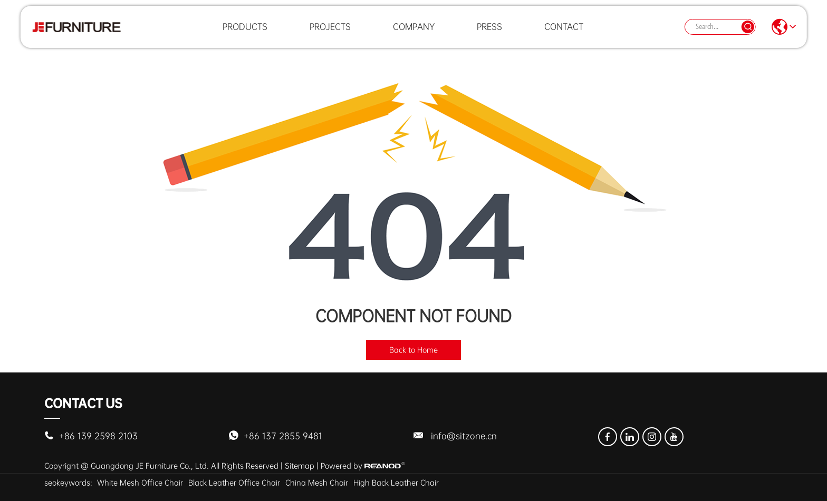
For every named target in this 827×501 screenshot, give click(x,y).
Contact (563, 34)
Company (414, 34)
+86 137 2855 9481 (283, 435)
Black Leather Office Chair (234, 482)
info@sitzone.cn (464, 435)
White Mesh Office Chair (140, 482)
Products (245, 34)
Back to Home (413, 350)
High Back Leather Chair (396, 482)
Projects (330, 34)
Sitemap (299, 465)
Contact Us (83, 403)
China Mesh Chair (316, 482)
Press (489, 34)
